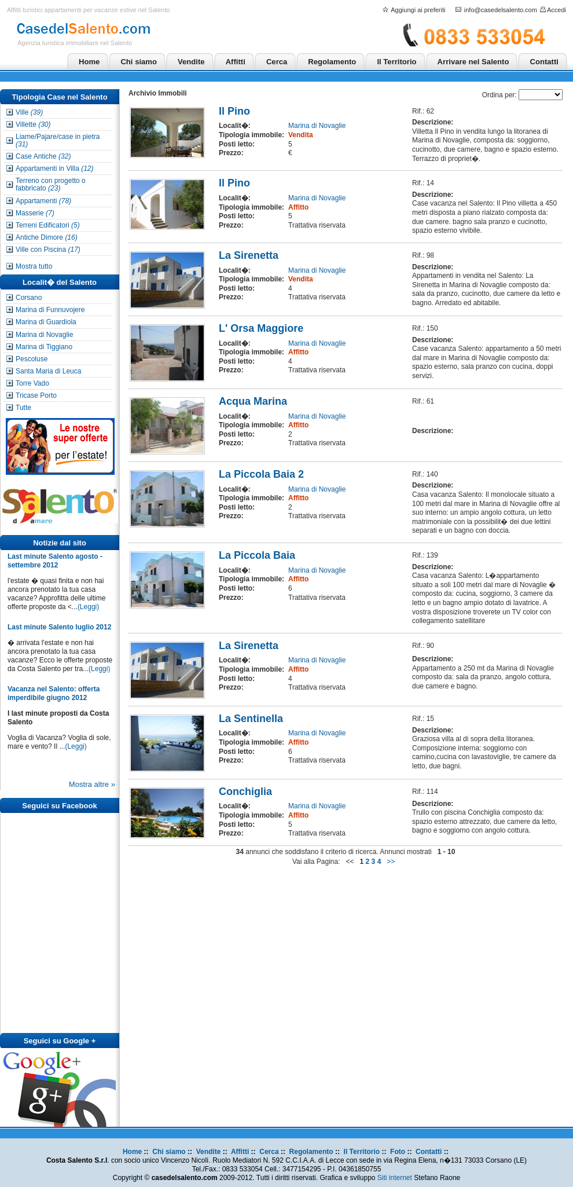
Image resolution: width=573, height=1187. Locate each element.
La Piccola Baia (257, 555)
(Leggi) (88, 607)
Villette (33, 124)
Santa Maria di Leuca (48, 371)
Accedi (556, 9)
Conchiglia (245, 791)
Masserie (35, 213)
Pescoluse (31, 359)
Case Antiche (43, 156)
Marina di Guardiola (46, 322)
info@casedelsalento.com (500, 9)
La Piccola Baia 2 (261, 474)
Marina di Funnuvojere (50, 310)
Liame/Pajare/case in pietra (58, 140)
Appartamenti (43, 201)
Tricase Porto (36, 395)
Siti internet (394, 1178)
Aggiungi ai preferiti (418, 9)
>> (391, 862)
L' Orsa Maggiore (261, 328)
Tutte (23, 408)
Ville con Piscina (48, 250)
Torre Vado (32, 383)
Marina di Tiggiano (44, 347)
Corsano (29, 298)
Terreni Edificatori (48, 225)
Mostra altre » (92, 784)
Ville (29, 112)
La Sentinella (251, 718)
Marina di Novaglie (44, 335)
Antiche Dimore (47, 237)
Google (76, 1040)
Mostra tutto (34, 266)
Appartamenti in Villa (55, 168)
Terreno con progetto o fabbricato (51, 184)
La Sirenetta (248, 255)
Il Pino (234, 111)
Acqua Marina (253, 401)
